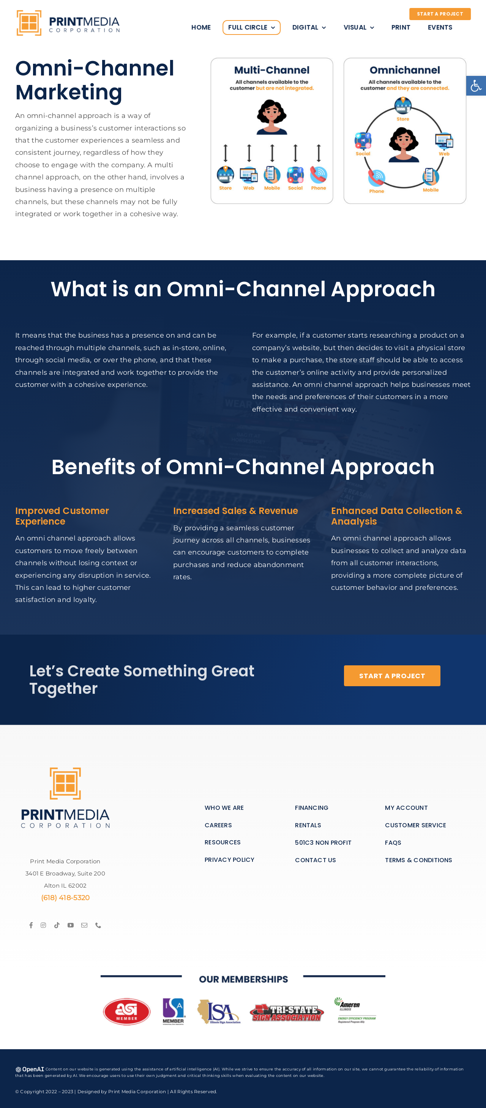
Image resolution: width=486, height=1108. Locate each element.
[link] (476, 86)
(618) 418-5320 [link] (65, 898)
